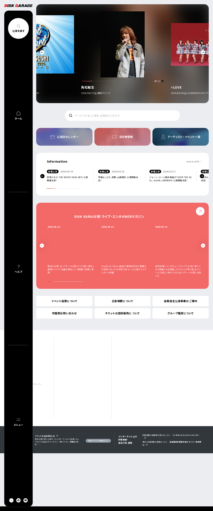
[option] (122, 54)
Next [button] (203, 52)
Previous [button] (42, 52)
